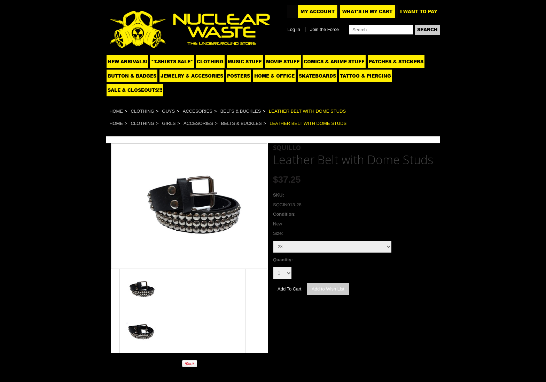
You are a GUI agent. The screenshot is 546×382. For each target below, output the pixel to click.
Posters (238, 76)
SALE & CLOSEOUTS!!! (135, 90)
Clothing (210, 61)
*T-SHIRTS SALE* (172, 61)
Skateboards (317, 76)
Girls (169, 123)
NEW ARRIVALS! (127, 61)
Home (116, 111)
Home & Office (274, 76)
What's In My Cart (367, 11)
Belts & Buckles (240, 111)
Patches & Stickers (396, 61)
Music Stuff (245, 61)
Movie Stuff (283, 61)
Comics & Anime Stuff (334, 61)
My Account (318, 11)
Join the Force (324, 29)
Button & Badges (132, 76)
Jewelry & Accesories (192, 76)
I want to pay (418, 11)
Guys (168, 111)
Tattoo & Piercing (365, 76)
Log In (293, 29)
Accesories (197, 111)
